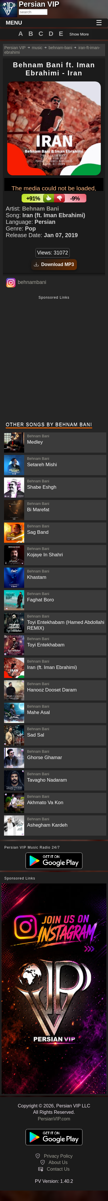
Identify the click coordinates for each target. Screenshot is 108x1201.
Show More (79, 34)
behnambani (32, 282)
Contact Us (58, 1169)
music (37, 47)
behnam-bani (60, 47)
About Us (58, 1162)
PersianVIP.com (54, 1118)
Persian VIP (15, 47)
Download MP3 (54, 264)
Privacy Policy (58, 1156)
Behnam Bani (40, 208)
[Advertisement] (54, 359)
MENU (14, 23)
